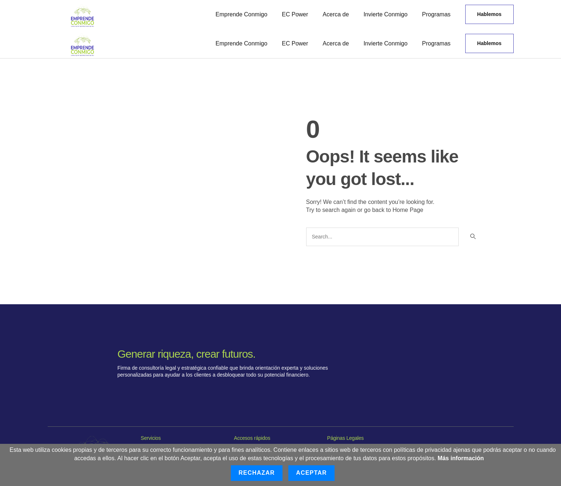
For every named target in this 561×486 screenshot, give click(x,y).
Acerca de (336, 14)
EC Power (295, 14)
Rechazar (256, 473)
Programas (436, 14)
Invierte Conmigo (385, 14)
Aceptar (311, 473)
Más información (461, 458)
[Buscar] (472, 237)
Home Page (407, 210)
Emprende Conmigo (241, 14)
